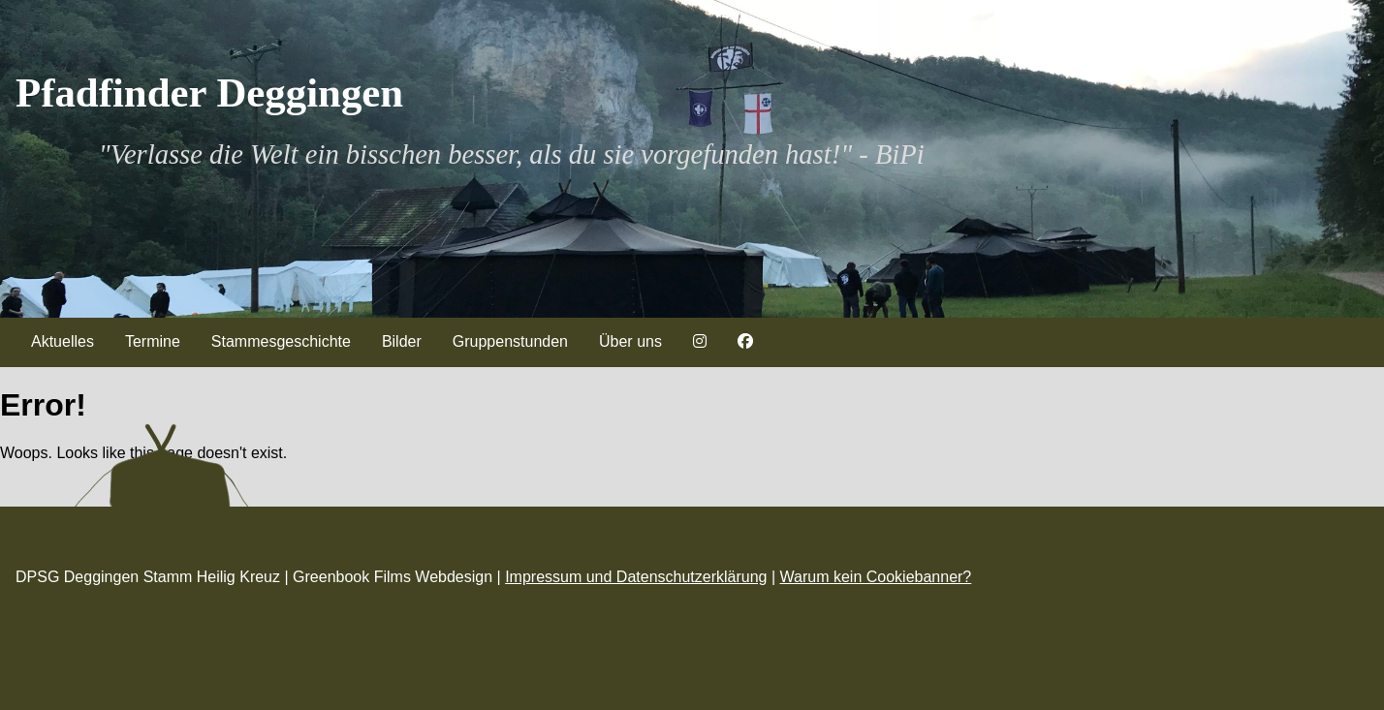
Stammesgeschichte (281, 341)
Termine (152, 341)
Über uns (630, 341)
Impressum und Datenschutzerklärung (636, 577)
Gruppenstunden (510, 341)
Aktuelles (62, 341)
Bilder (402, 341)
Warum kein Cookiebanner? (876, 577)
